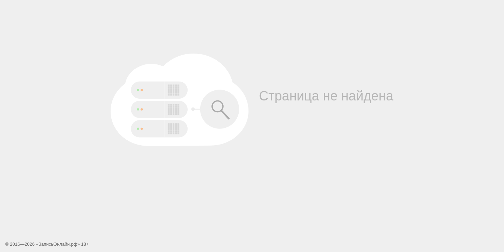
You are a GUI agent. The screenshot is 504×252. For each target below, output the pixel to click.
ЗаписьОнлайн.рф (57, 244)
